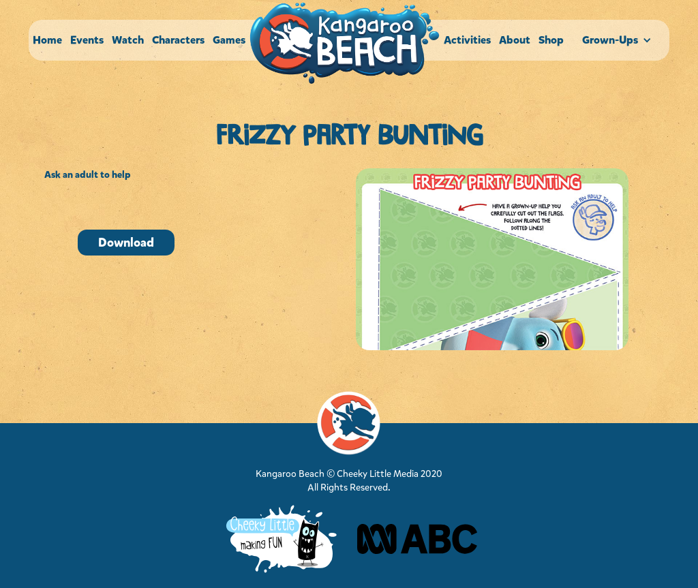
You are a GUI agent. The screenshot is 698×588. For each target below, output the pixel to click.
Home (47, 40)
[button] (618, 40)
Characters (178, 40)
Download (126, 242)
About (514, 40)
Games (229, 40)
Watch (128, 40)
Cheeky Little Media (378, 473)
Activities (467, 40)
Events (87, 40)
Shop (551, 40)
